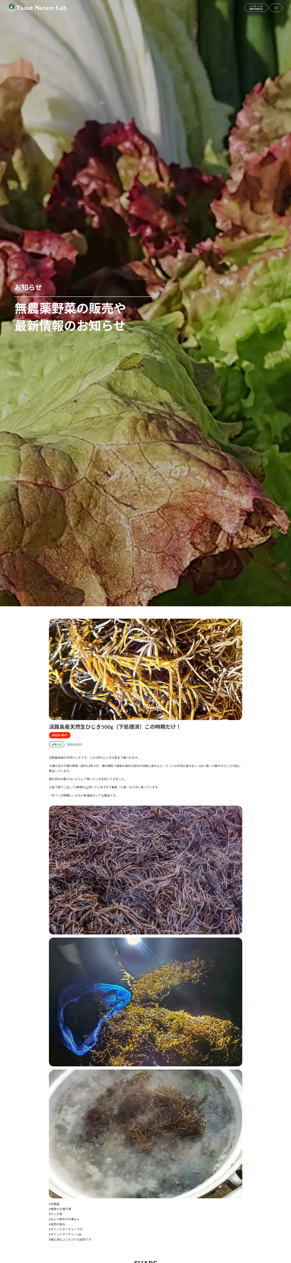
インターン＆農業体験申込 (256, 7)
